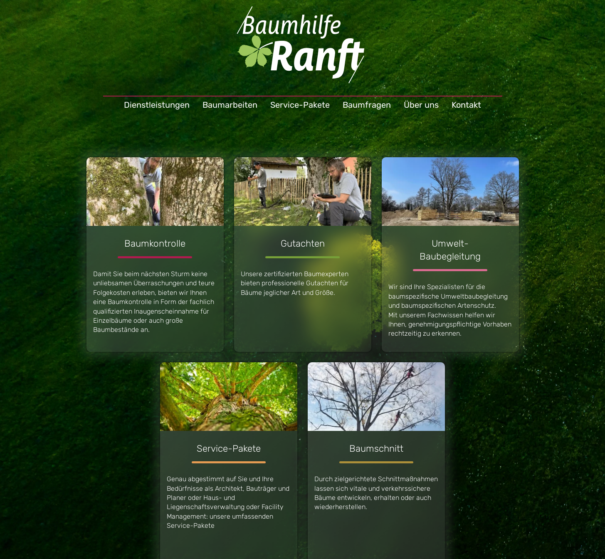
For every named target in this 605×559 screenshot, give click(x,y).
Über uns (421, 105)
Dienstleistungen (157, 105)
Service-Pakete (300, 105)
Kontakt (466, 105)
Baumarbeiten (229, 105)
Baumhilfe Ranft (302, 48)
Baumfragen (367, 105)
